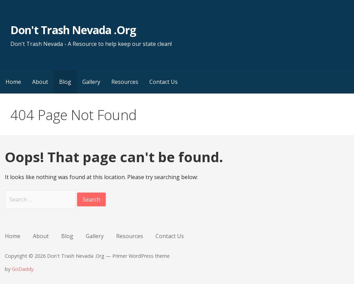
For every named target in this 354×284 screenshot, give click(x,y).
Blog (65, 82)
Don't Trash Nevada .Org (73, 29)
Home (13, 82)
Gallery (91, 82)
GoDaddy (23, 269)
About (40, 82)
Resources (124, 82)
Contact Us (163, 82)
